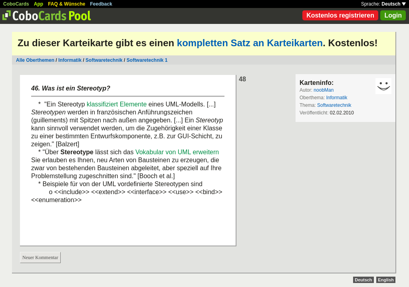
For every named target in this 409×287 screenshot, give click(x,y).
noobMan (324, 90)
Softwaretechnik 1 (147, 60)
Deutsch (393, 4)
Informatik (69, 60)
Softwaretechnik (104, 60)
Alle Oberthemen (35, 60)
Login (393, 15)
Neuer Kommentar (40, 257)
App (38, 4)
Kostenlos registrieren (340, 15)
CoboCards (16, 4)
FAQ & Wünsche (66, 4)
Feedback (101, 4)
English (386, 279)
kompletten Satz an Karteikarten (250, 42)
